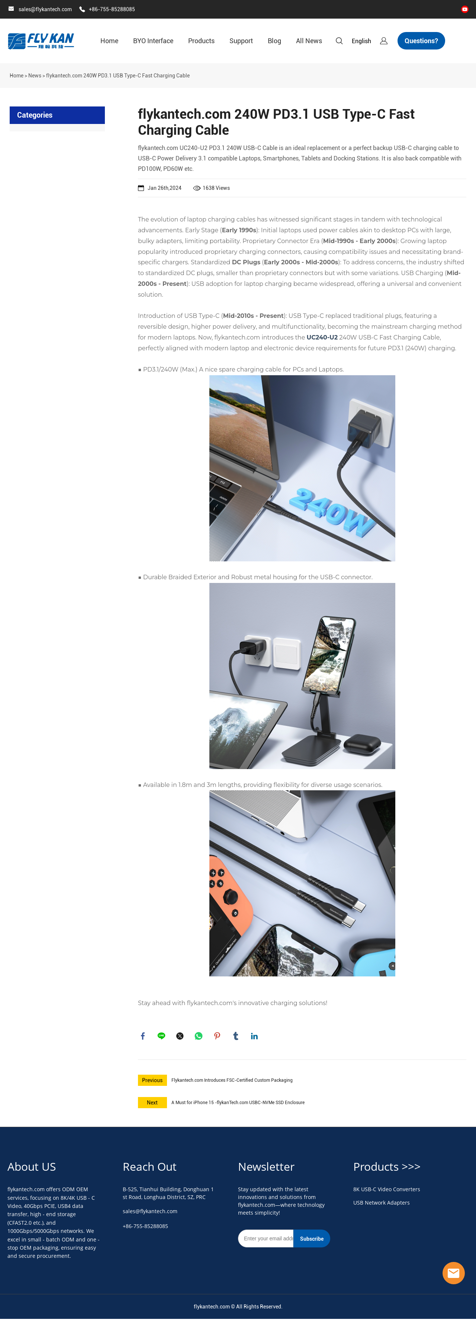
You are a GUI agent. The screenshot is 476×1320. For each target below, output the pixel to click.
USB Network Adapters (381, 1204)
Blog (274, 41)
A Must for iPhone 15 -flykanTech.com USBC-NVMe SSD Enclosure (238, 1104)
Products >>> (387, 1168)
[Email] (265, 1240)
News (34, 76)
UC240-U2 (322, 337)
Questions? (421, 41)
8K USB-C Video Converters (386, 1190)
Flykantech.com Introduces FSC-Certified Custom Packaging (232, 1081)
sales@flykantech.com (45, 9)
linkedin (255, 1036)
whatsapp (199, 1036)
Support (241, 41)
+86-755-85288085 (112, 9)
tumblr (236, 1036)
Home (109, 41)
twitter (180, 1036)
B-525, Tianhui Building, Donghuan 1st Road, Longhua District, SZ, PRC (168, 1194)
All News (309, 41)
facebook (143, 1036)
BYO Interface (153, 41)
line (162, 1036)
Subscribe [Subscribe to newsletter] (312, 1240)
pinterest (217, 1036)
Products (201, 41)
